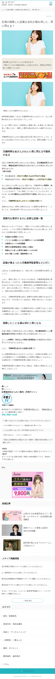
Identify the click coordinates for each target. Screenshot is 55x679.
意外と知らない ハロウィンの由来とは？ (18, 435)
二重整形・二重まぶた (12, 640)
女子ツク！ (27, 676)
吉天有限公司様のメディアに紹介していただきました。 (23, 566)
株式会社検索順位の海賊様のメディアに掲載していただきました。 (27, 579)
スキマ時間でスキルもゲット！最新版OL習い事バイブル (22, 425)
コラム (6, 664)
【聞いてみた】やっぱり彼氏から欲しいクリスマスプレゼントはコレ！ (27, 421)
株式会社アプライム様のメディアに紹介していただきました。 (25, 585)
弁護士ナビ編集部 (8, 405)
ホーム (3, 9)
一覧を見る (27, 601)
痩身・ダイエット (10, 648)
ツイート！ (7, 389)
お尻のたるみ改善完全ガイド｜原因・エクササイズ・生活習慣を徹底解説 (37, 517)
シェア (5, 386)
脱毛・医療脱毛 (10, 616)
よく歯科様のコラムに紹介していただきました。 (20, 573)
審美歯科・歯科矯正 (11, 656)
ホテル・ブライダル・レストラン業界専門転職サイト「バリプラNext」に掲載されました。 (26, 592)
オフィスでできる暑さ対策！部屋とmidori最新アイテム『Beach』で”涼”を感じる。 (27, 456)
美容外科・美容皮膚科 (12, 624)
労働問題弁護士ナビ (31, 409)
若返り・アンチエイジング (14, 632)
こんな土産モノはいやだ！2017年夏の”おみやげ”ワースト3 (23, 430)
